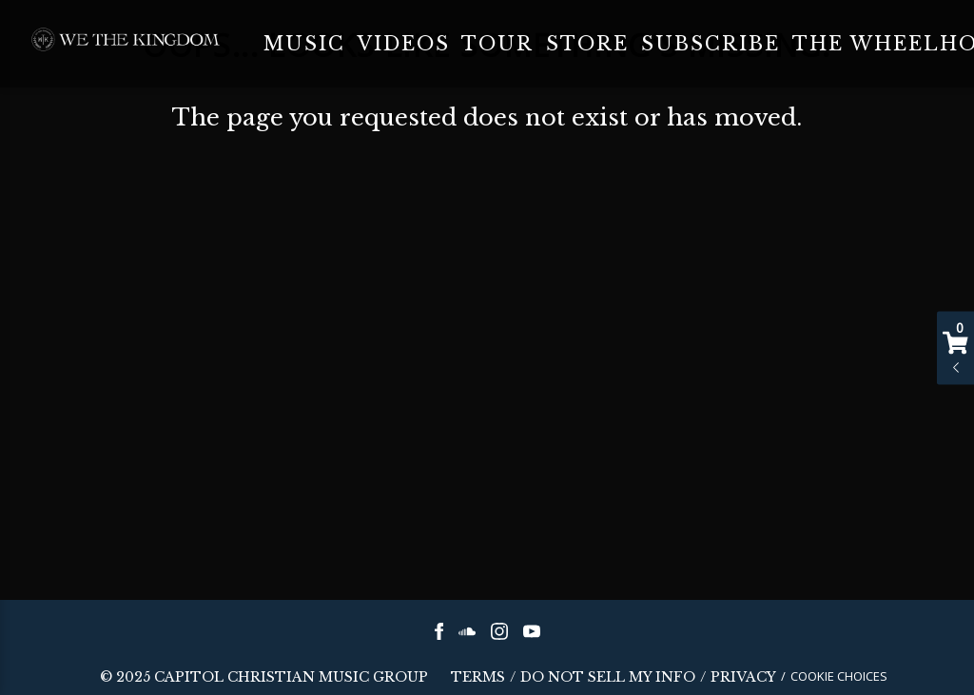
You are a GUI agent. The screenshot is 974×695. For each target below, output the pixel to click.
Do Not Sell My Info (607, 677)
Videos (404, 43)
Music (304, 43)
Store (587, 43)
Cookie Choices (838, 676)
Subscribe (710, 43)
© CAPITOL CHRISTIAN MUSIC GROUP (264, 676)
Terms (478, 677)
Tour (497, 43)
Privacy (743, 677)
